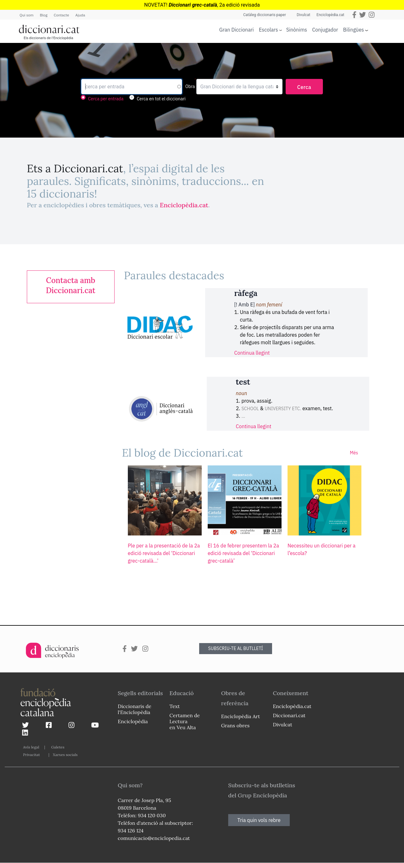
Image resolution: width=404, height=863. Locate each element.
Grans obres (235, 725)
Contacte (61, 15)
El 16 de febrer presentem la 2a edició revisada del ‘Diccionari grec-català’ (243, 553)
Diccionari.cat (289, 715)
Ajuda (80, 15)
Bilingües (353, 30)
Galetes (57, 747)
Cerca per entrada (105, 99)
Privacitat (31, 754)
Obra (190, 86)
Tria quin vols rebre (259, 820)
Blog (43, 15)
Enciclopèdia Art (240, 716)
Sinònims (296, 30)
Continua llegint (252, 353)
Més (354, 453)
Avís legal (31, 747)
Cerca (304, 87)
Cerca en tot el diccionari (161, 99)
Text (174, 706)
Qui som (26, 15)
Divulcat (303, 15)
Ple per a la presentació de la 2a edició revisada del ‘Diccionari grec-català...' (164, 553)
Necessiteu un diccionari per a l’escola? (321, 549)
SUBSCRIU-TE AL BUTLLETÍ (235, 648)
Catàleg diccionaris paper (264, 15)
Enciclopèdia (133, 721)
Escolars (268, 30)
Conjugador (325, 30)
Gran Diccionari (236, 30)
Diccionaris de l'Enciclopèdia (134, 709)
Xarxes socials (65, 754)
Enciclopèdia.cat (330, 15)
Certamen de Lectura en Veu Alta (184, 721)
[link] (71, 285)
